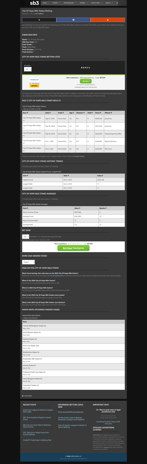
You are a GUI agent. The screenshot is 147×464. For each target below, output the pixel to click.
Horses (84, 3)
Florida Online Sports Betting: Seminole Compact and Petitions (71, 418)
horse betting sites (57, 276)
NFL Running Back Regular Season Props (37, 418)
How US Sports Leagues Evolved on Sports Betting (72, 426)
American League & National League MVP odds (38, 411)
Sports (57, 3)
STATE (27, 65)
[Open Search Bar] (116, 3)
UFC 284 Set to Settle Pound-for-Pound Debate (36, 433)
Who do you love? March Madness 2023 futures (37, 426)
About (110, 3)
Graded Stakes (79, 156)
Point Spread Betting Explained (70, 412)
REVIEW (34, 86)
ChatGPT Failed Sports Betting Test (37, 440)
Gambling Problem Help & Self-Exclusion (108, 423)
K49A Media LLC (97, 435)
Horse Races (28, 396)
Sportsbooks (71, 3)
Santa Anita (31, 47)
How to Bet (97, 3)
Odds (47, 3)
